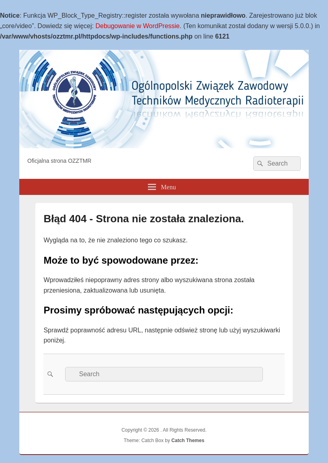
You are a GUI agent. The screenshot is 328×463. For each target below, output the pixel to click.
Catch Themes (187, 440)
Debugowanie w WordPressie (137, 26)
